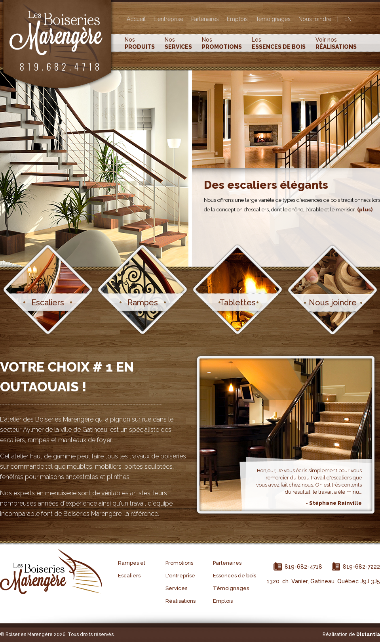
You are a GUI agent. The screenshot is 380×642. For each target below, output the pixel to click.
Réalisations (180, 601)
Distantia (368, 634)
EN (348, 19)
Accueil (136, 19)
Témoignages (273, 19)
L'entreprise (168, 19)
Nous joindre (314, 19)
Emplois (237, 19)
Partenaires (205, 19)
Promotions (179, 563)
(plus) (365, 210)
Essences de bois (234, 576)
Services (176, 588)
